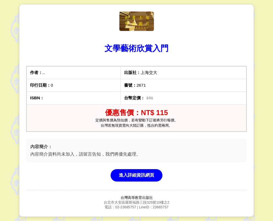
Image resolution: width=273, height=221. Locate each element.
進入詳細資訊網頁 (136, 175)
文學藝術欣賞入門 (136, 48)
